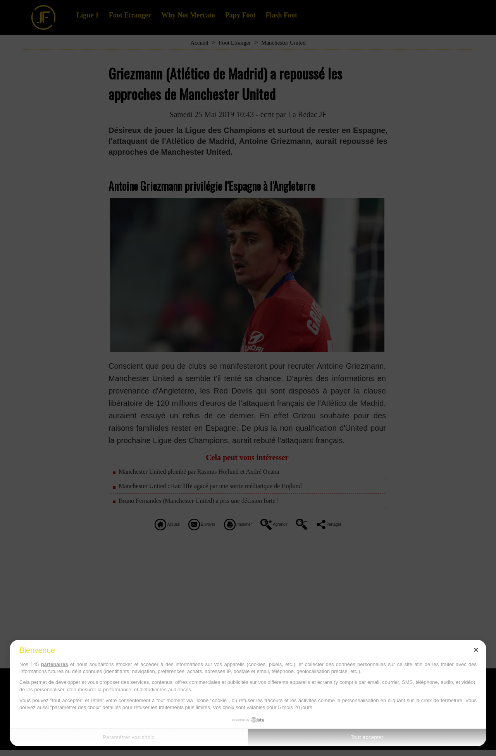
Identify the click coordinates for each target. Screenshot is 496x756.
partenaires (54, 664)
